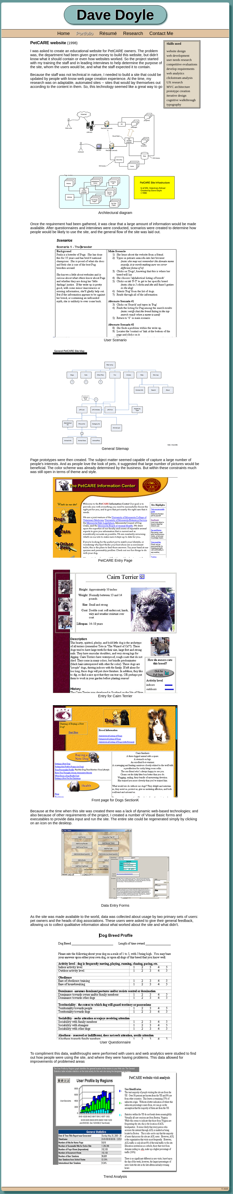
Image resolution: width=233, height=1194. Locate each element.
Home (63, 33)
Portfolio (84, 33)
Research (133, 33)
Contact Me (161, 33)
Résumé (108, 33)
